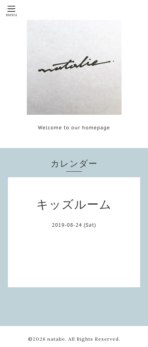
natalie (56, 339)
